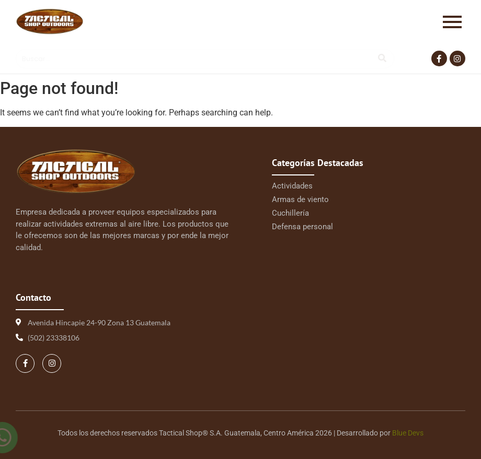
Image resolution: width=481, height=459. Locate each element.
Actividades (292, 186)
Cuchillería (290, 213)
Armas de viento (300, 199)
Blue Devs (407, 433)
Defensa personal (302, 226)
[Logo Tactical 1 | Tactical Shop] (50, 21)
